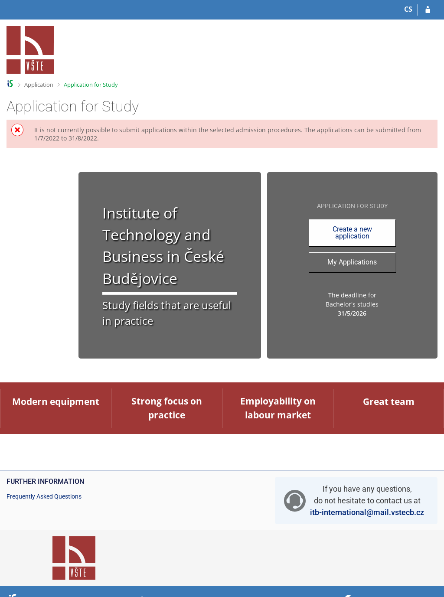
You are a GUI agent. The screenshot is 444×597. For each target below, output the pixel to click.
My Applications (352, 262)
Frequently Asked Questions (44, 496)
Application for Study (91, 84)
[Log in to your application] (427, 10)
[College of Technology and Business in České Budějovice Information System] (30, 50)
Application (38, 84)
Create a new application (352, 232)
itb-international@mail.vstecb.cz (367, 512)
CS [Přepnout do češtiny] (408, 9)
